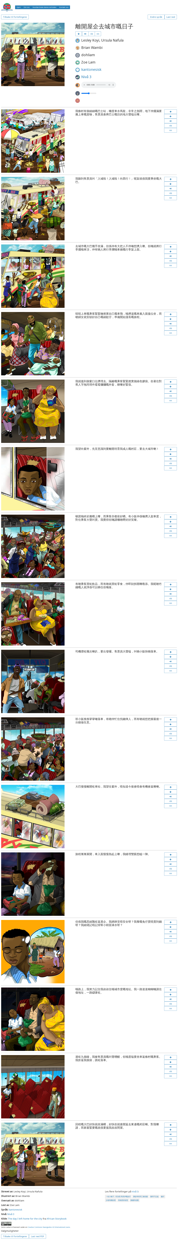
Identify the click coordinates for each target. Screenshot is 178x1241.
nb (91, 33)
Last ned (170, 17)
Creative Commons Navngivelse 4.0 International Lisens (49, 1227)
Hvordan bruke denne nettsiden (44, 7)
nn (98, 33)
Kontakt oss (64, 7)
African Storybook (57, 1218)
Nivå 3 (86, 76)
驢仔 (162, 1196)
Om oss (27, 7)
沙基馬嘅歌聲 (111, 1200)
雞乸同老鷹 (135, 1200)
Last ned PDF (37, 1236)
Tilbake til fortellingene (15, 17)
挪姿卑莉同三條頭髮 (140, 1196)
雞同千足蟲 (154, 1196)
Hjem (19, 7)
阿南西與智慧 (123, 1200)
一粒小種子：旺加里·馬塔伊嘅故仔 (118, 1196)
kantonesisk (91, 69)
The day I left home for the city (25, 1218)
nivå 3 (135, 1191)
